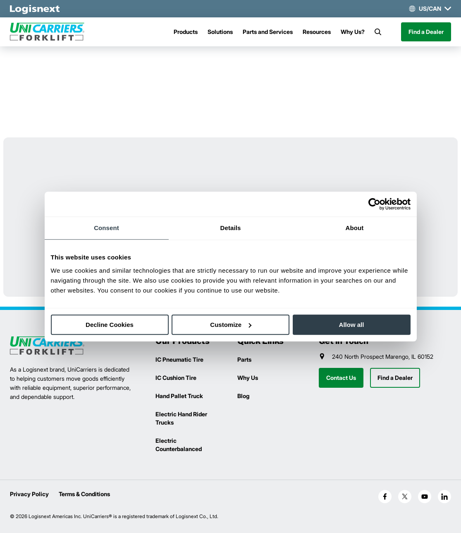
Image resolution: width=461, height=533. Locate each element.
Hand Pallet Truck (179, 395)
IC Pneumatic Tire (179, 359)
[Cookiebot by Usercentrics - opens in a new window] (374, 204)
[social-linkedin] (444, 496)
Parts (244, 359)
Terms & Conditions (84, 493)
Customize (230, 324)
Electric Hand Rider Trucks (181, 418)
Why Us (247, 377)
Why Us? (353, 31)
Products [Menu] (186, 31)
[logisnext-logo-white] (35, 8)
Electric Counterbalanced (178, 444)
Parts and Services (268, 31)
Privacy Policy (29, 493)
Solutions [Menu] (220, 31)
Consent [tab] (106, 227)
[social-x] (404, 496)
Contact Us (341, 377)
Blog (243, 395)
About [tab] (355, 227)
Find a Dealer (426, 31)
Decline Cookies (110, 324)
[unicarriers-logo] (47, 32)
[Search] (378, 32)
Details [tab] (230, 227)
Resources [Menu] (317, 31)
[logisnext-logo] (47, 345)
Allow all (351, 324)
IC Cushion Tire (175, 377)
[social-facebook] (385, 496)
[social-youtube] (424, 496)
